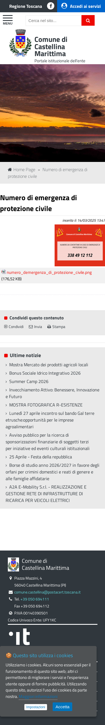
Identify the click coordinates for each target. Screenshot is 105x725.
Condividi (14, 327)
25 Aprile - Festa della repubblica (40, 456)
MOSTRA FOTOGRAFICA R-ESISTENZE (46, 404)
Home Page (21, 169)
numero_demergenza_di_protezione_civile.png (49, 272)
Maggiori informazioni (38, 696)
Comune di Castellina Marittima (50, 46)
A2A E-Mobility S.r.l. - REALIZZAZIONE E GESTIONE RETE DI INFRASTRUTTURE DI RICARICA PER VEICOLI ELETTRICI (46, 494)
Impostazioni (35, 707)
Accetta (62, 706)
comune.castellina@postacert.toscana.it (47, 592)
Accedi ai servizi (81, 6)
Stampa (56, 327)
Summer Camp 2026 (28, 381)
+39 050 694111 (34, 599)
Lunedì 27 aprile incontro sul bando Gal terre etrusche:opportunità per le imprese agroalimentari (50, 420)
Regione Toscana (25, 6)
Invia (35, 327)
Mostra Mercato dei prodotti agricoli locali (48, 364)
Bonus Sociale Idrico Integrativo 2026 (45, 373)
